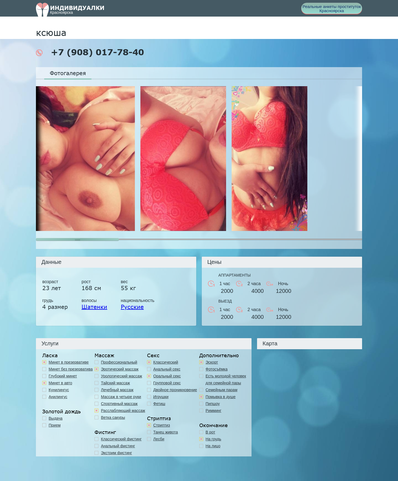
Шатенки (94, 306)
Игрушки (161, 397)
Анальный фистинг (118, 446)
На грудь (213, 439)
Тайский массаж (115, 383)
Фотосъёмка (217, 369)
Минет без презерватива (71, 369)
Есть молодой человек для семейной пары (226, 379)
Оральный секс (167, 376)
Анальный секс (166, 369)
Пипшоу (213, 403)
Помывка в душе (221, 397)
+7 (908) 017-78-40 (90, 52)
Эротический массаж (119, 369)
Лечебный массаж (117, 390)
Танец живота (165, 432)
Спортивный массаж (119, 403)
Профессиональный (119, 362)
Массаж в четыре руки (121, 397)
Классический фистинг (121, 439)
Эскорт (212, 362)
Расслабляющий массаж (123, 410)
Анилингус (58, 397)
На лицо (213, 446)
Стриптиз (161, 425)
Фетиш (159, 403)
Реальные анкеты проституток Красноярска (332, 8)
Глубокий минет (63, 376)
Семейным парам (221, 390)
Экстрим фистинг (116, 453)
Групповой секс (167, 383)
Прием (55, 425)
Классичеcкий (165, 362)
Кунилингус (59, 390)
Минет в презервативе (69, 362)
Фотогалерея (68, 73)
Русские (132, 306)
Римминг (213, 410)
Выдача (55, 418)
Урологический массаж (121, 376)
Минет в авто (60, 383)
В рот (210, 432)
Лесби (158, 439)
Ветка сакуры (113, 417)
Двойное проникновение (175, 390)
